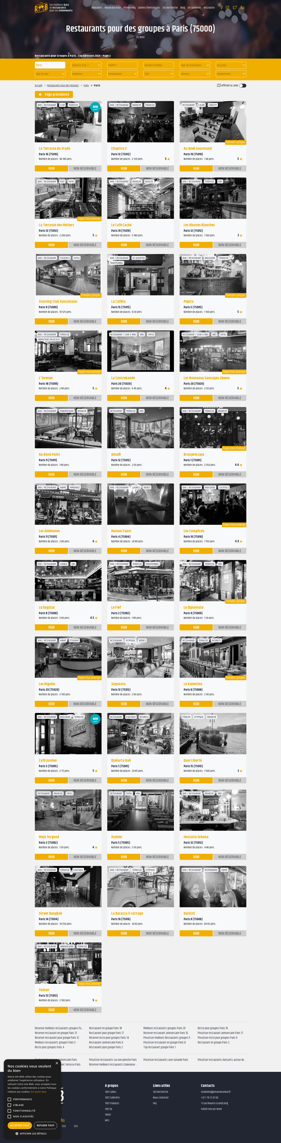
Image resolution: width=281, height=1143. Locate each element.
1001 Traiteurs (112, 1103)
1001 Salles (110, 1092)
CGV (76, 1126)
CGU (64, 1126)
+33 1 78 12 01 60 (209, 1097)
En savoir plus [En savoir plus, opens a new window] (38, 1091)
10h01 (108, 1115)
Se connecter (194, 7)
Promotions (129, 7)
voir (51, 168)
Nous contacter (161, 1097)
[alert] (32, 1099)
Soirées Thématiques (149, 7)
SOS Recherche (170, 7)
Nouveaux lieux (113, 7)
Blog (182, 7)
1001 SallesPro (112, 1097)
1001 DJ (108, 1109)
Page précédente (54, 95)
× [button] (56, 1063)
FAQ (155, 1103)
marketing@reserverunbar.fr (216, 1092)
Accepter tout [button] (19, 1125)
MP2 (107, 1120)
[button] (86, 65)
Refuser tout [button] (45, 1125)
